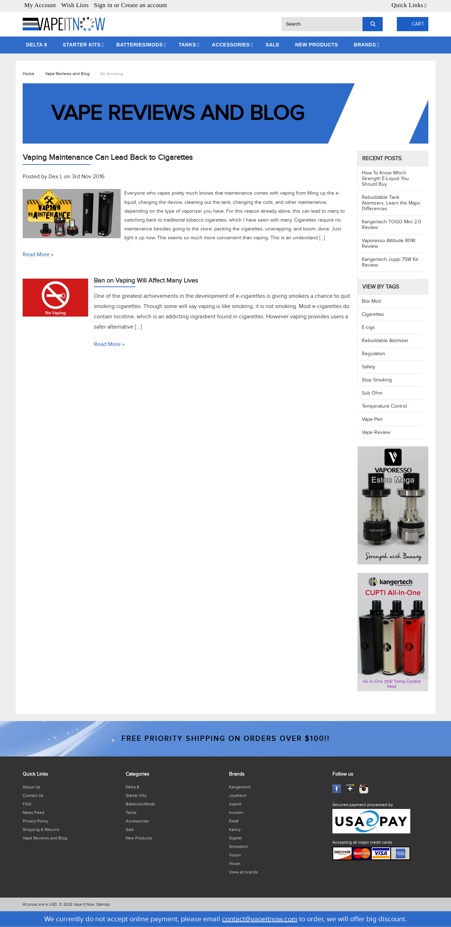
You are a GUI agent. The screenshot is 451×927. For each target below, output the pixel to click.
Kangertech (240, 786)
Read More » (38, 254)
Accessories (231, 45)
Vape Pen (372, 419)
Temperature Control (384, 406)
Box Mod (371, 301)
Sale (272, 45)
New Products (316, 45)
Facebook (336, 788)
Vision (235, 855)
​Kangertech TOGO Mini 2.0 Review (391, 224)
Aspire (235, 804)
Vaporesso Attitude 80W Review (388, 243)
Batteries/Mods (139, 45)
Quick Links (407, 5)
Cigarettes (373, 314)
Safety (368, 367)
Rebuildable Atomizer (385, 341)
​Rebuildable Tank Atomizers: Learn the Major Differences (391, 203)
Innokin (236, 812)
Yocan (234, 863)
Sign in (103, 5)
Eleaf (233, 821)
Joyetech (238, 795)
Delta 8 (36, 45)
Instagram (363, 788)
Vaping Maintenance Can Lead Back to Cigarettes (108, 157)
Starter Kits (82, 45)
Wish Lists (75, 5)
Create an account (144, 5)
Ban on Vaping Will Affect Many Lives (146, 280)
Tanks (187, 45)
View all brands (243, 872)
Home (28, 73)
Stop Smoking (377, 380)
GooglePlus (350, 788)
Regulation (373, 354)
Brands (365, 45)
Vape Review (376, 432)
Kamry (235, 829)
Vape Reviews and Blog (67, 73)
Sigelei (235, 838)
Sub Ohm (372, 393)
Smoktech (238, 846)
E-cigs (368, 327)
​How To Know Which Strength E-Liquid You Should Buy (385, 178)
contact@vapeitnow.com (259, 919)
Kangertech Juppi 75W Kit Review (390, 262)
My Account (40, 5)
